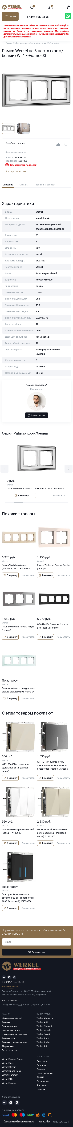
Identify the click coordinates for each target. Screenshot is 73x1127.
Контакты (41, 1085)
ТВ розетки (8, 1046)
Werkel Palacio (9, 1083)
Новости (40, 1089)
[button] (4, 469)
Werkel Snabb (43, 1042)
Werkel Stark (42, 1038)
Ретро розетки (9, 1050)
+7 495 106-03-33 (38, 17)
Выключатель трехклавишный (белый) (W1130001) (18, 831)
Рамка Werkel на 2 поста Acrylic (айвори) (53, 567)
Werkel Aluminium (45, 1018)
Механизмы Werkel (11, 1018)
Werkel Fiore (8, 1063)
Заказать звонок (10, 986)
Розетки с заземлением (14, 1042)
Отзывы (24, 185)
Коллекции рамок (11, 1030)
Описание (8, 185)
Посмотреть (58, 495)
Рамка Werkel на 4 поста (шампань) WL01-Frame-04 (16, 567)
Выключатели (9, 1026)
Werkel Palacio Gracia (12, 1059)
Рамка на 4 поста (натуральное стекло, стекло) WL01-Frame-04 (18, 690)
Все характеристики (16, 171)
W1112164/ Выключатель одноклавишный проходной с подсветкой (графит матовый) (53, 765)
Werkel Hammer (10, 1075)
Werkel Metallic (43, 1030)
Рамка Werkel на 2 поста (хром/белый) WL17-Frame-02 (35, 488)
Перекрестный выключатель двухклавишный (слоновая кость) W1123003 (52, 833)
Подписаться (36, 952)
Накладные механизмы (14, 1034)
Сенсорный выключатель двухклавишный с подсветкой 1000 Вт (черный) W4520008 (18, 898)
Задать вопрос (36, 415)
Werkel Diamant (44, 1026)
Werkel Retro (42, 1046)
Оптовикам (42, 1081)
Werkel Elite (7, 1079)
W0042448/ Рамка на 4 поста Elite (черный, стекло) (52, 626)
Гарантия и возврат (45, 185)
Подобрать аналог (15, 143)
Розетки (6, 1022)
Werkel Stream (9, 1067)
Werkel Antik (42, 1022)
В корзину (21, 495)
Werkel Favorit (43, 1034)
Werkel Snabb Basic (11, 1071)
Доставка (41, 1061)
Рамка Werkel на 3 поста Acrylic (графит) (18, 628)
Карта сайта (44, 1121)
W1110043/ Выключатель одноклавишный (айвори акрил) (15, 767)
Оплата (40, 1077)
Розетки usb (8, 1038)
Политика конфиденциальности (19, 1121)
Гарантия (41, 1065)
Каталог (6, 16)
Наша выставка (44, 1073)
